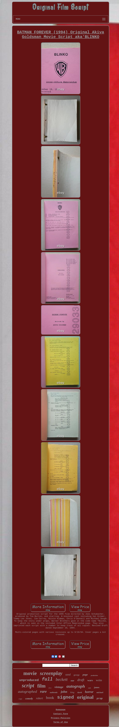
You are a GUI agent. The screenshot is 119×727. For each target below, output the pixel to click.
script (28, 686)
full (47, 679)
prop (100, 698)
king (72, 692)
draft (80, 680)
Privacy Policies (60, 718)
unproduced (29, 680)
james (96, 687)
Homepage (60, 709)
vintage (59, 687)
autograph (75, 686)
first (50, 688)
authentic (54, 692)
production (94, 675)
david (79, 692)
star (72, 680)
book (50, 697)
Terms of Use (60, 722)
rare (43, 691)
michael (100, 692)
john (64, 692)
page (85, 674)
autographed (27, 692)
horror (89, 692)
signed (65, 697)
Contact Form (60, 714)
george (76, 675)
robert (39, 698)
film (41, 686)
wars (90, 680)
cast (89, 688)
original (85, 697)
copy (20, 699)
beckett (62, 679)
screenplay (51, 673)
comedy (29, 698)
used (68, 674)
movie (30, 673)
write (99, 680)
